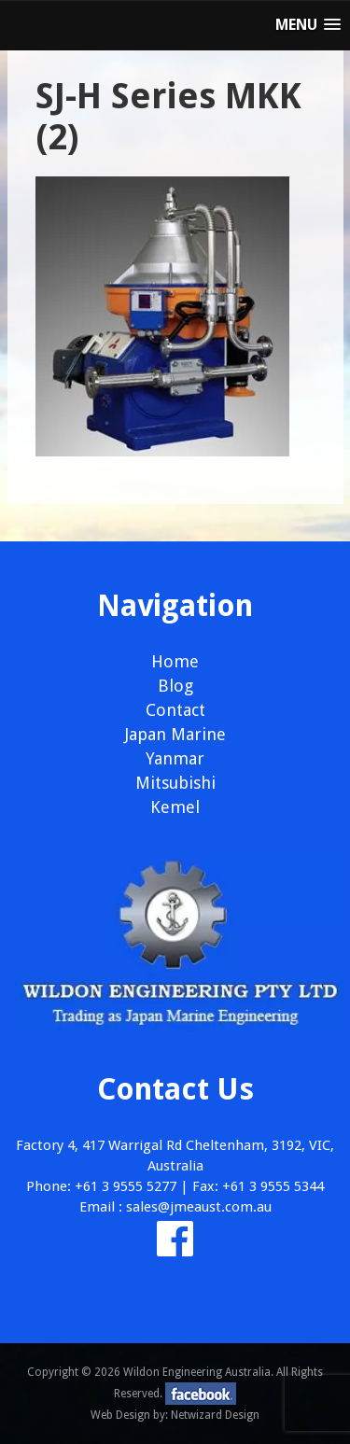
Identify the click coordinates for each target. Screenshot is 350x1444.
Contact (175, 710)
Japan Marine (175, 734)
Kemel (175, 807)
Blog (175, 685)
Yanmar (175, 758)
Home (175, 661)
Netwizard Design (215, 1415)
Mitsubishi (175, 782)
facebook (200, 1393)
